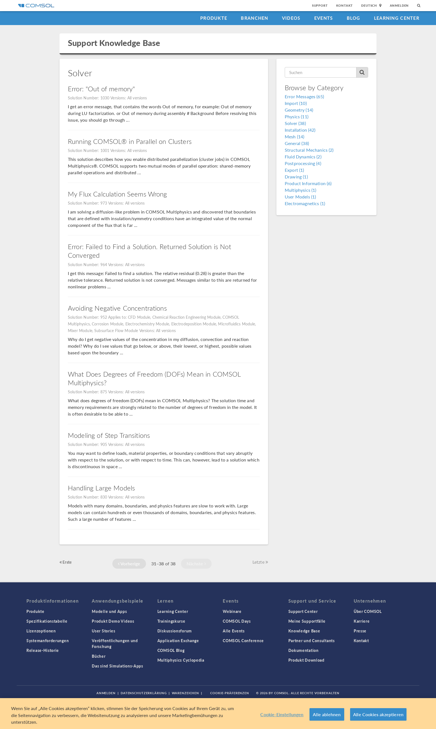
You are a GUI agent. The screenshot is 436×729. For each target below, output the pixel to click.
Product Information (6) (308, 183)
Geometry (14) (299, 110)
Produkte (213, 18)
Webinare (232, 611)
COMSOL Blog (171, 650)
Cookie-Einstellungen (281, 714)
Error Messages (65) (304, 96)
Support (320, 5)
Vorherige (129, 563)
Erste (65, 562)
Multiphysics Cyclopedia (180, 660)
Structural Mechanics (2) (309, 150)
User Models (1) (300, 196)
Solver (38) (295, 123)
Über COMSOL (368, 611)
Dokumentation (303, 650)
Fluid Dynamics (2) (303, 156)
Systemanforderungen (47, 640)
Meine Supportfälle (307, 621)
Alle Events (234, 631)
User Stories (103, 631)
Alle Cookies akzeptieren (378, 714)
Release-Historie (42, 650)
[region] (218, 713)
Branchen (254, 18)
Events (323, 18)
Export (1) (294, 170)
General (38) (297, 143)
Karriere (362, 621)
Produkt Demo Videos (113, 621)
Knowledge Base (304, 631)
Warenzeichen (185, 693)
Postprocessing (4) (303, 163)
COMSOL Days (237, 621)
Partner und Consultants (311, 640)
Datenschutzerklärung (144, 693)
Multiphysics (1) (300, 190)
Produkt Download (306, 660)
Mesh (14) (294, 136)
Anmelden (399, 5)
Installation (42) (300, 130)
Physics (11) (296, 116)
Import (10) (296, 103)
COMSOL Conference (243, 640)
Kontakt (344, 5)
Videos (291, 18)
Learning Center (396, 18)
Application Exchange (178, 640)
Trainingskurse (171, 621)
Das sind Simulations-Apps (117, 666)
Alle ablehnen (327, 714)
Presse (360, 631)
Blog (353, 18)
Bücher (98, 656)
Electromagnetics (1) (305, 203)
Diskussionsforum (174, 631)
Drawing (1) (296, 176)
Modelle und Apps (109, 611)
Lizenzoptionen (41, 631)
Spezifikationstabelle (47, 621)
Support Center (303, 611)
